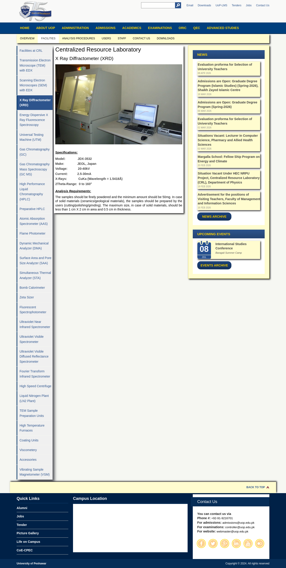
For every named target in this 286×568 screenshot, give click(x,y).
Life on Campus (28, 541)
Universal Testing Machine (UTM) (31, 137)
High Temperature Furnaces (32, 428)
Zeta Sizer (27, 297)
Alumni (22, 508)
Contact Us (262, 5)
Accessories (28, 459)
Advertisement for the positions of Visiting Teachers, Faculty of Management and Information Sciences (229, 199)
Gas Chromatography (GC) (35, 152)
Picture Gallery (28, 533)
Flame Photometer (32, 233)
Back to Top (255, 487)
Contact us (141, 38)
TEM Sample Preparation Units (32, 413)
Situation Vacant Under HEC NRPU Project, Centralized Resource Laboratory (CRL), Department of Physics (228, 178)
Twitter (213, 543)
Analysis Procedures (78, 38)
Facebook (201, 543)
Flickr (260, 543)
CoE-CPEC (25, 550)
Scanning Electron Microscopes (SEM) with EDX (33, 85)
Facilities (48, 38)
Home (24, 28)
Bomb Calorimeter (32, 287)
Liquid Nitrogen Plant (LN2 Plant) (34, 398)
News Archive (214, 216)
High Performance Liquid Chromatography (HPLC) (32, 191)
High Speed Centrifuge (35, 386)
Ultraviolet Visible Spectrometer (32, 339)
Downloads (204, 5)
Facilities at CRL (31, 50)
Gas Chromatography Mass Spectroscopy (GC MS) (35, 169)
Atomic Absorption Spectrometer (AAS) (34, 221)
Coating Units (29, 440)
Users (106, 38)
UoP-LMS (221, 5)
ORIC (182, 28)
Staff (122, 38)
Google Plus (225, 543)
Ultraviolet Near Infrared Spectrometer (35, 324)
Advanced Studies (223, 28)
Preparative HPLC (32, 209)
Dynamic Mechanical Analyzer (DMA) (34, 246)
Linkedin (236, 543)
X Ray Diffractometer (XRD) (35, 102)
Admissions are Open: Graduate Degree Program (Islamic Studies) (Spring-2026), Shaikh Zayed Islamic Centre (228, 85)
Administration (75, 28)
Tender (22, 525)
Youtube (248, 543)
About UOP (45, 28)
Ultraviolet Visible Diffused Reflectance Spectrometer (34, 356)
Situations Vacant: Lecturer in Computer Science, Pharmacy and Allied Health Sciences (228, 140)
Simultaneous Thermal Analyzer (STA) (35, 275)
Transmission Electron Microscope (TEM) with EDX (35, 65)
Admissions (105, 28)
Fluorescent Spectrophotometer (33, 309)
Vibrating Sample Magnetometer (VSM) (35, 472)
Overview (27, 38)
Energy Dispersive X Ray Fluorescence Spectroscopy (34, 120)
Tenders (237, 5)
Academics (131, 28)
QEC (196, 28)
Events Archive (214, 265)
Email (189, 5)
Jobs (248, 5)
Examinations (160, 28)
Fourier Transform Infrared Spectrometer (35, 373)
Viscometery (28, 450)
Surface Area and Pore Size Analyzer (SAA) (35, 260)
